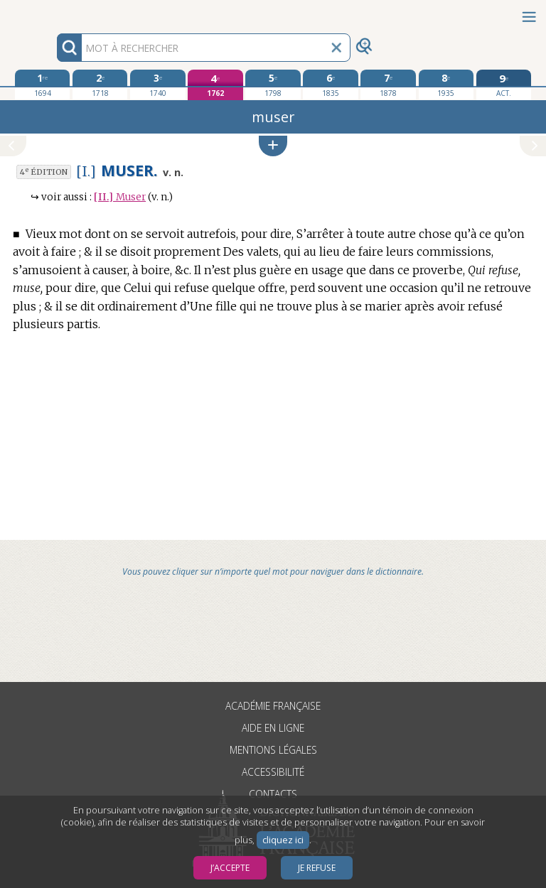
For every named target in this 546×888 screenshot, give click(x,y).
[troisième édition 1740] (157, 84)
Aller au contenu (55, 12)
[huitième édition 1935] (446, 84)
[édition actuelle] (503, 85)
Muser (120, 197)
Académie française (273, 706)
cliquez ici (283, 840)
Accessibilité (273, 772)
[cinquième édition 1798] (272, 84)
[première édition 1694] (42, 84)
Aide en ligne (273, 728)
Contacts (273, 794)
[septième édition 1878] (387, 84)
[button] (273, 146)
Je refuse (317, 868)
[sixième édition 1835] (330, 84)
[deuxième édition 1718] (100, 84)
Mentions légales (273, 750)
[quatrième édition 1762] (215, 85)
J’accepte (230, 868)
